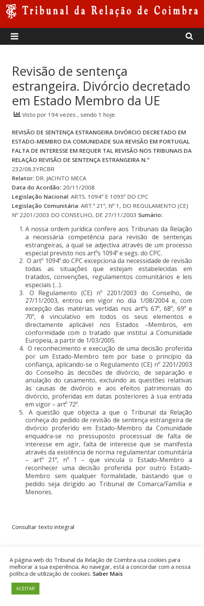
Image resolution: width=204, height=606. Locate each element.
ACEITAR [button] (25, 588)
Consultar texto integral (43, 527)
